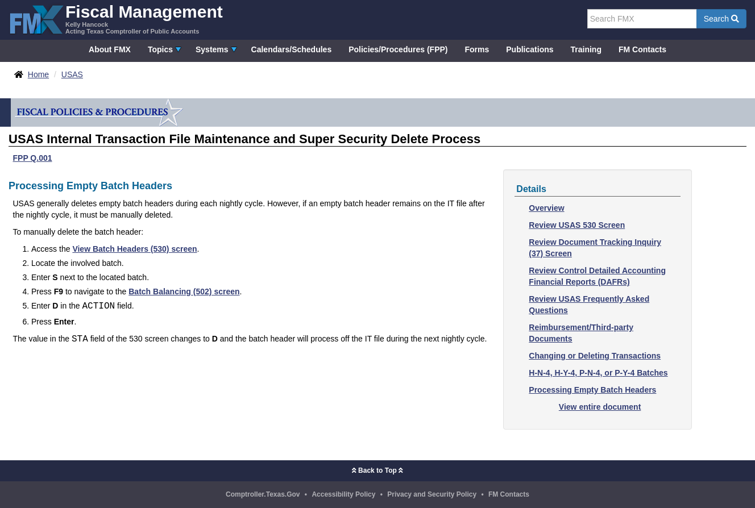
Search (721, 18)
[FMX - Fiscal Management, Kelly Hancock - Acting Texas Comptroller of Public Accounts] (116, 18)
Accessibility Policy (343, 494)
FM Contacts (642, 49)
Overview (546, 208)
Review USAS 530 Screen (577, 225)
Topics (160, 49)
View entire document (600, 406)
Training (586, 49)
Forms (476, 49)
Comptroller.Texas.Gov (263, 494)
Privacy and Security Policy (431, 494)
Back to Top (377, 470)
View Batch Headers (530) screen (134, 248)
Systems (212, 49)
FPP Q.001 (32, 158)
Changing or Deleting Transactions (595, 355)
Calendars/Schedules (291, 49)
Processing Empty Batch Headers (592, 389)
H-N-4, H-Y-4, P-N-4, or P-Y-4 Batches (598, 372)
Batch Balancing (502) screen (183, 291)
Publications (529, 49)
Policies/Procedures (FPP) (398, 49)
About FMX (110, 49)
